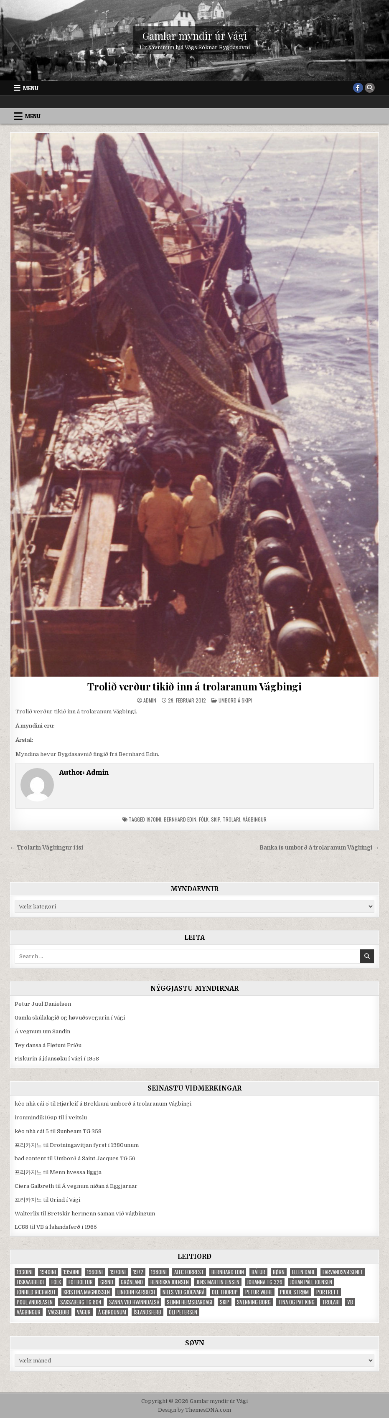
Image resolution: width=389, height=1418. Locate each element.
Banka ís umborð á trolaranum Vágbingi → (319, 848)
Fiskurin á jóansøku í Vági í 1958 (57, 1058)
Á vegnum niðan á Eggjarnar (99, 1186)
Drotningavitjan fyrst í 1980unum (94, 1145)
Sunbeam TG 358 (79, 1131)
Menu (30, 88)
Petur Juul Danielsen (43, 1004)
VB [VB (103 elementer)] (350, 1302)
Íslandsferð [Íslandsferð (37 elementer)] (147, 1312)
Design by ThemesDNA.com (194, 1410)
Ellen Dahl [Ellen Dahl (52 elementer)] (303, 1272)
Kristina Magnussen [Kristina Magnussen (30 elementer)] (87, 1292)
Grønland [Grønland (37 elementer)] (132, 1282)
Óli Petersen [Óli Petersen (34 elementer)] (183, 1312)
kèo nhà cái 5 (32, 1104)
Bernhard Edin (180, 819)
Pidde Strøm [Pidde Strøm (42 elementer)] (294, 1292)
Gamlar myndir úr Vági (194, 35)
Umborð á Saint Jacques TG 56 (94, 1158)
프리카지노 (28, 1145)
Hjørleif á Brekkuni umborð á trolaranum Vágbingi (124, 1104)
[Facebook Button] (358, 88)
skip (215, 819)
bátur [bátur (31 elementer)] (258, 1272)
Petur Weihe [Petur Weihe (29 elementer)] (258, 1292)
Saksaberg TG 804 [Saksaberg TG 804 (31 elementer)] (81, 1302)
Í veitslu (76, 1117)
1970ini (153, 819)
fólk (203, 819)
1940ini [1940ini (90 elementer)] (48, 1272)
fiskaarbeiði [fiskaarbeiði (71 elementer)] (30, 1282)
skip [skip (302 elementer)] (224, 1302)
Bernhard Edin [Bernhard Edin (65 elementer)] (227, 1272)
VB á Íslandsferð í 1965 (66, 1227)
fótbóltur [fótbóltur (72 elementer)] (81, 1282)
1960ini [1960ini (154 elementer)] (95, 1272)
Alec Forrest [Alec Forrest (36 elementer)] (189, 1272)
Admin (149, 700)
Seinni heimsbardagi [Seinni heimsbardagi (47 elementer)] (189, 1302)
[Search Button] (370, 88)
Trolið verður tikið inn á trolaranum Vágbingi (194, 686)
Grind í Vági (65, 1200)
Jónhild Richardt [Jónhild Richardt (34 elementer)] (36, 1292)
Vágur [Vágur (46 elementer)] (84, 1312)
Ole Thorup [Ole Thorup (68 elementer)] (225, 1292)
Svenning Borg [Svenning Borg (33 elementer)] (254, 1302)
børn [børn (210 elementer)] (279, 1272)
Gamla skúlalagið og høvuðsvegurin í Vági (70, 1018)
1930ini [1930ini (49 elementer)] (25, 1272)
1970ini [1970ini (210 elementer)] (118, 1272)
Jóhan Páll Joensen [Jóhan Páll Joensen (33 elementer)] (311, 1282)
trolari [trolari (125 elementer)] (331, 1302)
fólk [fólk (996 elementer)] (56, 1282)
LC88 (21, 1227)
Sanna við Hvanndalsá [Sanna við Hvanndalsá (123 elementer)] (134, 1302)
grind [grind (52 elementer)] (106, 1282)
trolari (231, 819)
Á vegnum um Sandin (42, 1031)
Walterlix (27, 1213)
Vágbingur (255, 819)
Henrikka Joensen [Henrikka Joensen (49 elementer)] (169, 1282)
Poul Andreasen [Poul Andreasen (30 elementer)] (35, 1302)
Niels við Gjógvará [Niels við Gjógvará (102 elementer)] (183, 1292)
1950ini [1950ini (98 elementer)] (71, 1272)
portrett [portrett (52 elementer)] (327, 1292)
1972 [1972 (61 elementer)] (138, 1272)
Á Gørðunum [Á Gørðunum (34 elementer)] (112, 1312)
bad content (30, 1158)
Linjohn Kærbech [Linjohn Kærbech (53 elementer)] (136, 1292)
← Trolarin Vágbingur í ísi (46, 848)
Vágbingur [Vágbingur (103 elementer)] (29, 1312)
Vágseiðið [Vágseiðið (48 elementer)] (58, 1312)
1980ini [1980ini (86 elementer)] (159, 1272)
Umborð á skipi (235, 700)
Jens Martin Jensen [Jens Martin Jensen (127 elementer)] (217, 1282)
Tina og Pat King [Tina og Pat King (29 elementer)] (296, 1302)
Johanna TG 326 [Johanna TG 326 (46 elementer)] (264, 1282)
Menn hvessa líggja (76, 1172)
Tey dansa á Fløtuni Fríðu (48, 1045)
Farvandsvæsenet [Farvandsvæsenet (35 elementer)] (343, 1272)
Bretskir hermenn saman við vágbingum (101, 1213)
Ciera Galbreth (34, 1186)
